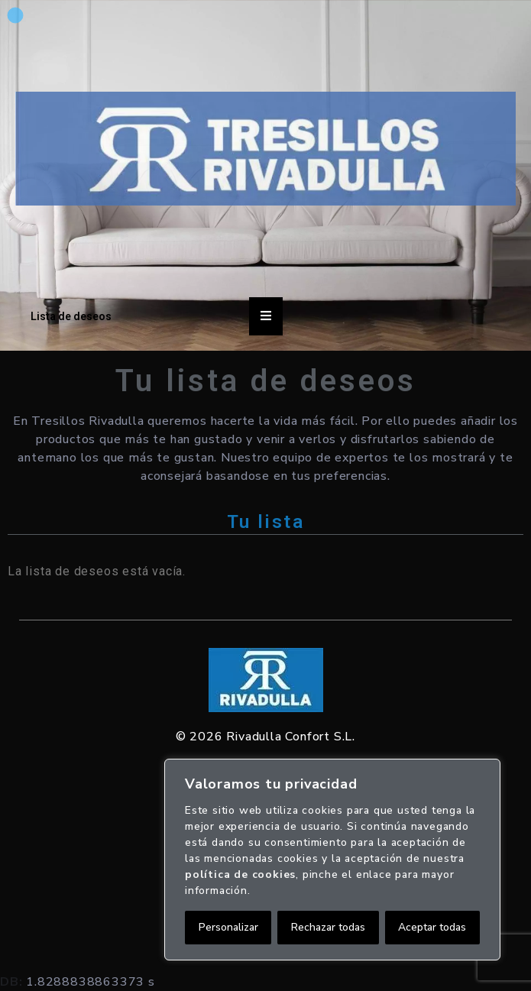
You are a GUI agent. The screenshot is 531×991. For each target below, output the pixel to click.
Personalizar (228, 927)
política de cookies (240, 874)
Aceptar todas (432, 927)
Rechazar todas (328, 927)
